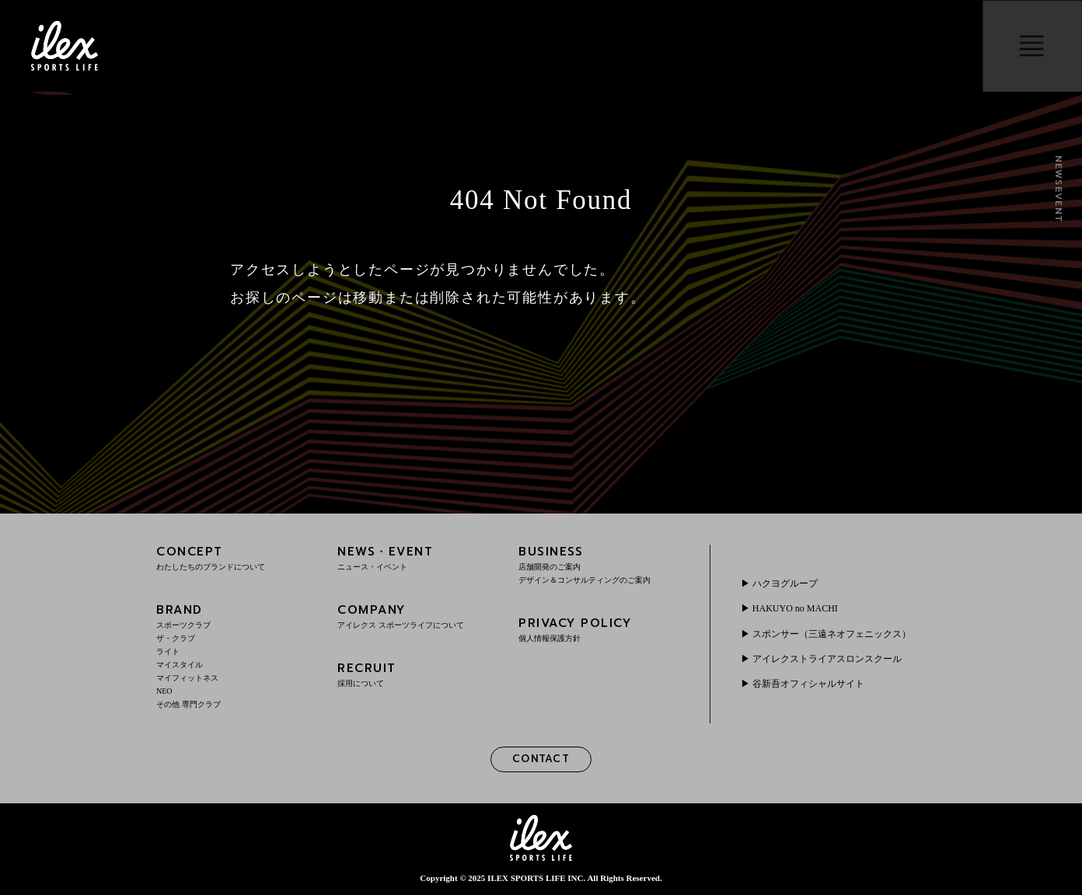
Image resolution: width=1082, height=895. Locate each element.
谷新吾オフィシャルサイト (808, 683)
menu (1032, 46)
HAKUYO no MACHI (795, 608)
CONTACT (541, 758)
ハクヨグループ (785, 583)
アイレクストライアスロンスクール (827, 658)
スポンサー (831, 634)
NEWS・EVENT (417, 557)
